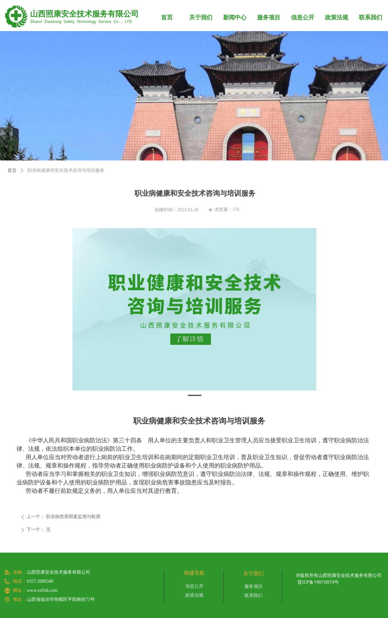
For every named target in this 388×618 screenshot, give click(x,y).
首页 (11, 170)
